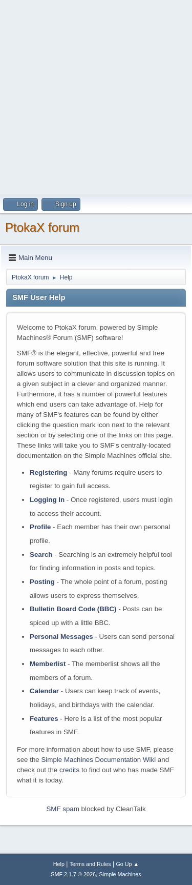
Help (59, 864)
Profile (40, 527)
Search (41, 554)
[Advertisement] (96, 96)
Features (44, 718)
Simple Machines (120, 874)
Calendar (44, 691)
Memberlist (48, 664)
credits (69, 770)
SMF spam (62, 809)
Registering (48, 472)
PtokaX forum (42, 227)
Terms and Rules (90, 864)
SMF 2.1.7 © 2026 (73, 874)
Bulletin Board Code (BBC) (73, 609)
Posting (42, 582)
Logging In (47, 500)
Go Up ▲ (127, 864)
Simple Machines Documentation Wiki (98, 759)
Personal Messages (61, 636)
